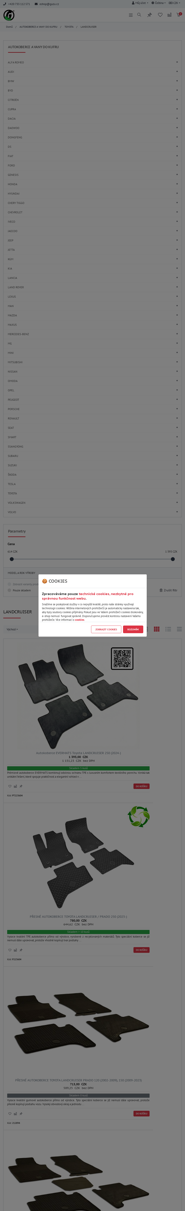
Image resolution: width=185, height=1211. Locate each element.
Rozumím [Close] (133, 629)
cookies (79, 620)
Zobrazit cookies (106, 629)
